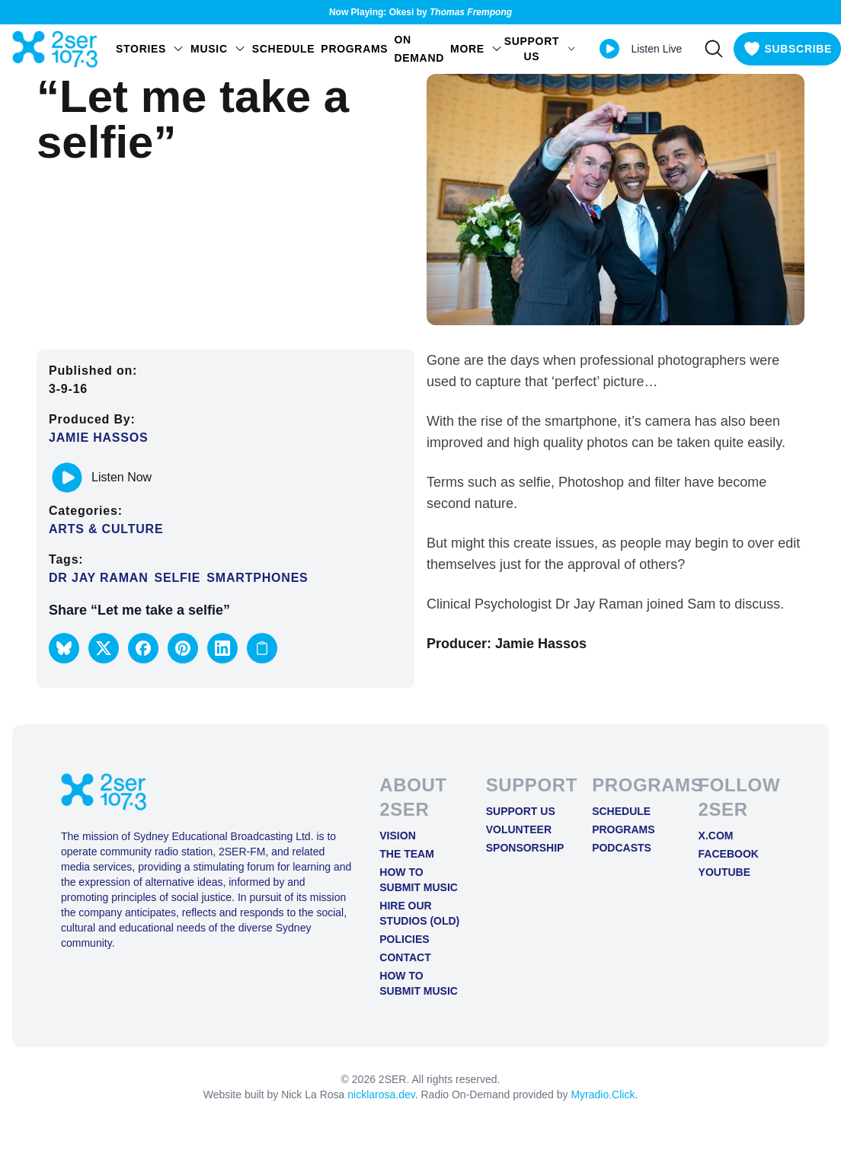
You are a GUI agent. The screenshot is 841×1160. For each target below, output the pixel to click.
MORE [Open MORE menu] (476, 49)
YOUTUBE (724, 872)
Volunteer (519, 829)
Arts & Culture (106, 528)
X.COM (716, 835)
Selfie (178, 577)
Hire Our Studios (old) (419, 913)
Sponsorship (525, 848)
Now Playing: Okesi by (420, 12)
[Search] (713, 48)
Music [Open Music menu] (218, 49)
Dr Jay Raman (99, 577)
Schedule (283, 49)
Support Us (520, 811)
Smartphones (257, 577)
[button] (64, 648)
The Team (406, 854)
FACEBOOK (729, 854)
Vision (397, 835)
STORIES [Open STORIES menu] (150, 49)
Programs (354, 49)
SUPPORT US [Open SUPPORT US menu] (540, 48)
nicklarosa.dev (380, 1094)
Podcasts (621, 848)
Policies (404, 939)
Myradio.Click (603, 1094)
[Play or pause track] (67, 477)
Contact (404, 957)
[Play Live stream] (609, 49)
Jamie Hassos (99, 437)
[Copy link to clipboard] (262, 648)
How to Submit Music (418, 879)
